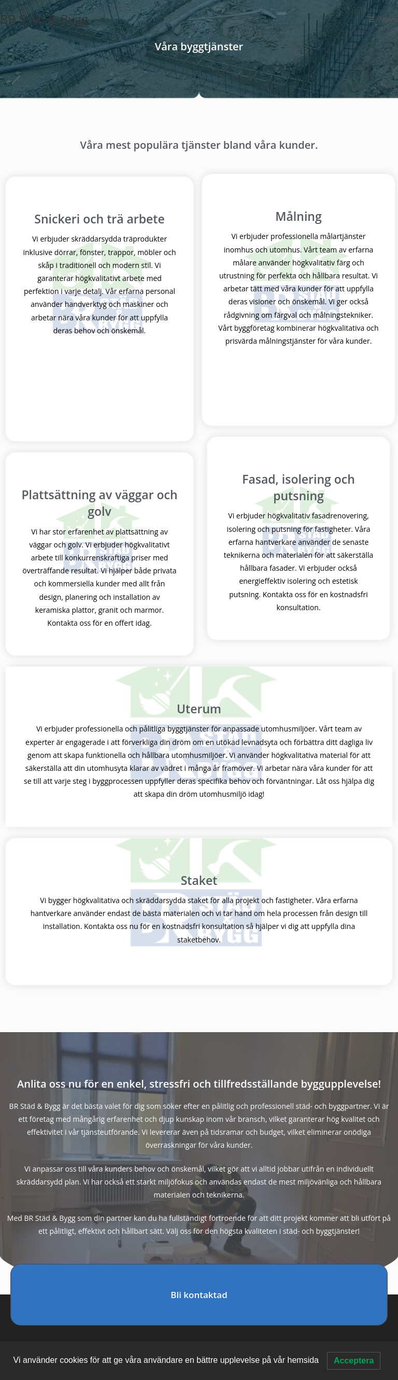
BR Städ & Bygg (44, 18)
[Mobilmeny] (383, 19)
